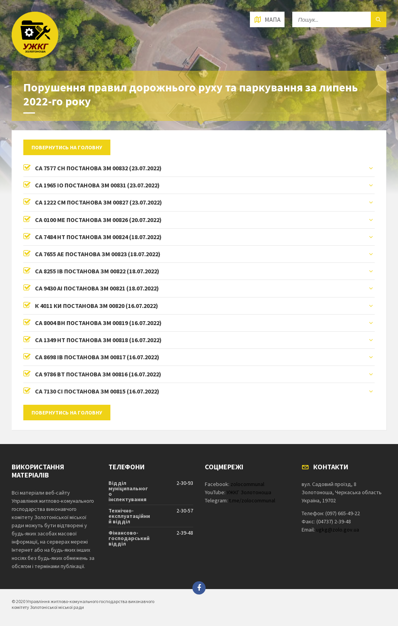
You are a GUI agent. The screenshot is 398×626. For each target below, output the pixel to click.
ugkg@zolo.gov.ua (337, 529)
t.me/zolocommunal (252, 500)
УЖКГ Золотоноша (249, 492)
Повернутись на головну (66, 147)
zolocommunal (247, 484)
